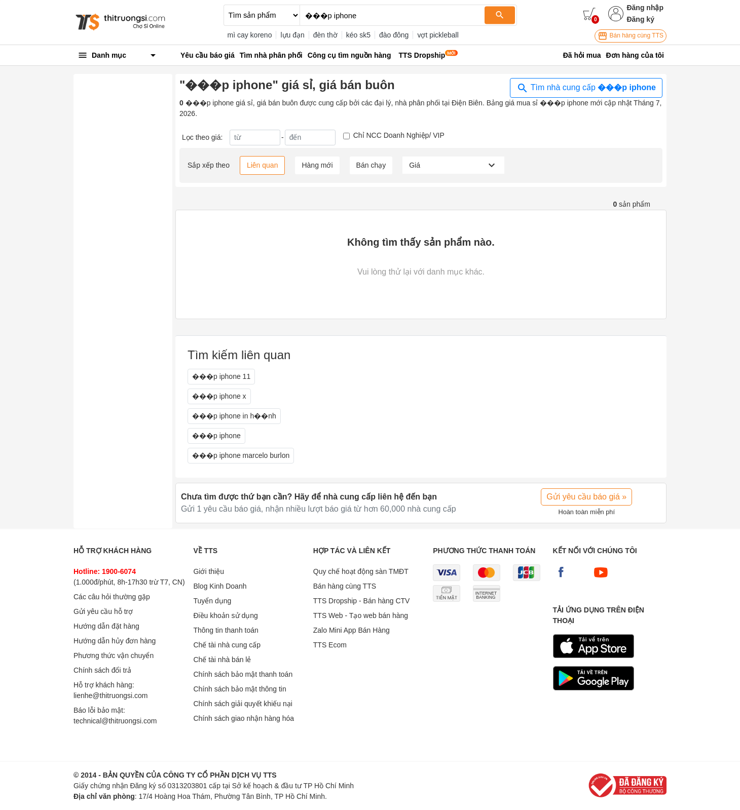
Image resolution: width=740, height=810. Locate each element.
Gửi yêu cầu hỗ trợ (103, 611)
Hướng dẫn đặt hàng (106, 626)
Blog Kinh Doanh (219, 586)
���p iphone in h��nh (234, 416)
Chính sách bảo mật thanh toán (242, 674)
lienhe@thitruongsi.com (110, 695)
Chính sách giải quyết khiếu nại (242, 704)
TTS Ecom (330, 645)
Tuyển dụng (212, 601)
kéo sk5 (358, 35)
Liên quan (262, 165)
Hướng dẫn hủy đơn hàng (114, 641)
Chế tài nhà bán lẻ (222, 659)
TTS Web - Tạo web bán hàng (360, 615)
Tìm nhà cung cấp (586, 88)
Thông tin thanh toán (225, 630)
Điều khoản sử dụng (225, 615)
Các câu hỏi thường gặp (111, 597)
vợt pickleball (437, 35)
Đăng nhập (644, 8)
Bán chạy (371, 165)
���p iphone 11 (221, 376)
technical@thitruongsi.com (115, 721)
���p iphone (216, 436)
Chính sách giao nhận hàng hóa (243, 718)
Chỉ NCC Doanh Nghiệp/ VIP (399, 135)
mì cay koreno (250, 35)
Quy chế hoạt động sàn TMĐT (361, 571)
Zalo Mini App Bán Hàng (351, 630)
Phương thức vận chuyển (113, 655)
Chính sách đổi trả (102, 670)
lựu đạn (292, 35)
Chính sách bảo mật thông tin (239, 689)
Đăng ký (640, 19)
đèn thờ (325, 35)
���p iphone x (219, 396)
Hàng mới (317, 165)
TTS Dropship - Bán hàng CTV (361, 601)
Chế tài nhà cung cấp (227, 645)
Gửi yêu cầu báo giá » (586, 496)
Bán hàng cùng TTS (630, 36)
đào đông (394, 35)
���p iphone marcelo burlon (240, 455)
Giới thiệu (208, 571)
